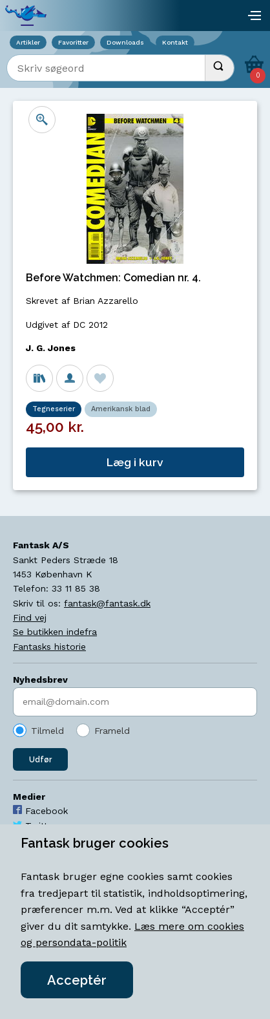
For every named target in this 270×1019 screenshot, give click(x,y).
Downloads (125, 42)
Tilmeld (47, 730)
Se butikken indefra (55, 632)
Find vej (30, 617)
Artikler (28, 42)
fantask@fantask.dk (107, 603)
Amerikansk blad (121, 409)
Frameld (112, 730)
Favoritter (73, 42)
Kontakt (175, 42)
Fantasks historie (49, 646)
